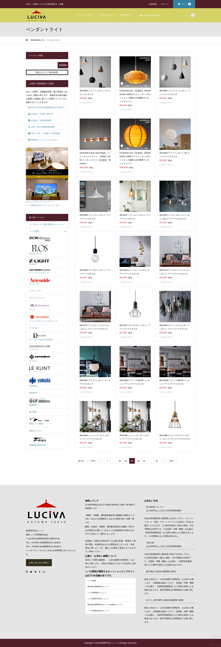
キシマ (39, 306)
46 (138, 461)
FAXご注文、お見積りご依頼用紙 (44, 133)
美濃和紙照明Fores (39, 441)
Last (171, 461)
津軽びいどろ (35, 431)
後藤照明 (39, 402)
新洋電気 (33, 412)
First (93, 461)
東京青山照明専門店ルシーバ (98, 587)
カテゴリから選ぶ (85, 15)
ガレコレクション (37, 298)
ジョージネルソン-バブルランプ (43, 318)
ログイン (165, 4)
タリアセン (34, 328)
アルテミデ (39, 281)
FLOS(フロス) (39, 250)
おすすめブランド (107, 15)
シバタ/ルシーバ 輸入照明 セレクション (46, 224)
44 (126, 461)
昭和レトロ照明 (39, 421)
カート (186, 4)
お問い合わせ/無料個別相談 (41, 127)
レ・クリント (39, 369)
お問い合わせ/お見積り (150, 15)
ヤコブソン (39, 347)
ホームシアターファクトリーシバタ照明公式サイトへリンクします (47, 177)
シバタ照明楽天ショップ (96, 593)
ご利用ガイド (127, 15)
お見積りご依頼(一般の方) (40, 114)
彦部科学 (33, 393)
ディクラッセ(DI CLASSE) (41, 337)
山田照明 (39, 382)
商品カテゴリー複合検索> (47, 72)
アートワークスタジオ (39, 271)
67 (157, 461)
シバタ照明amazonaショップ (98, 611)
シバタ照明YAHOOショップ (98, 599)
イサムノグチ (35, 291)
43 (120, 461)
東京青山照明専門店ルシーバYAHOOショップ (104, 605)
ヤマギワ (39, 358)
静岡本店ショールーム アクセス (43, 140)
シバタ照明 (34, 231)
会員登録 (153, 4)
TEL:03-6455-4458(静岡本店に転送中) (46, 107)
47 (144, 461)
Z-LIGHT (39, 262)
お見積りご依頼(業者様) (39, 120)
